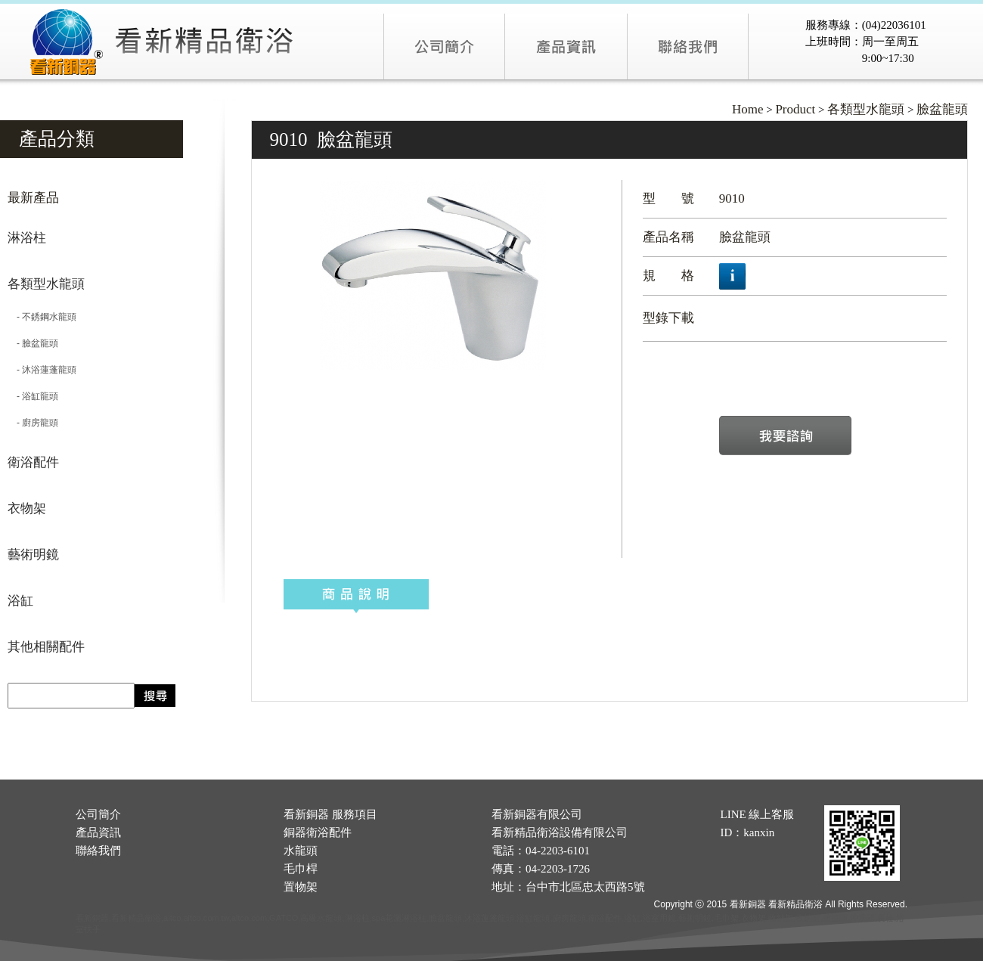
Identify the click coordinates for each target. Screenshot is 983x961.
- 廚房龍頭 (33, 422)
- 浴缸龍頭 (33, 396)
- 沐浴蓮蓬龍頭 (42, 369)
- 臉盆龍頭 (33, 343)
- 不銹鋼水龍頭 (42, 317)
